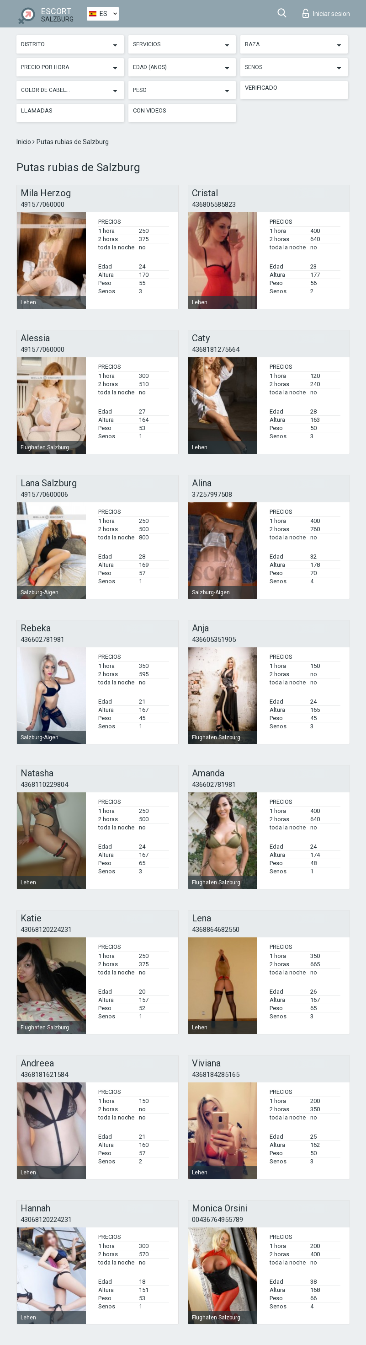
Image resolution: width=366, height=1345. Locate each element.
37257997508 (212, 494)
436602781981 (42, 639)
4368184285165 (215, 1075)
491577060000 (42, 204)
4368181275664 (215, 349)
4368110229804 (44, 784)
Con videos (149, 110)
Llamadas (37, 110)
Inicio (24, 141)
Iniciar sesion (326, 13)
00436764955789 (217, 1220)
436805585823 (214, 204)
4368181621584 (44, 1075)
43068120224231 (46, 929)
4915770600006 (44, 494)
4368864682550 (215, 929)
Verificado (261, 87)
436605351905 (214, 639)
